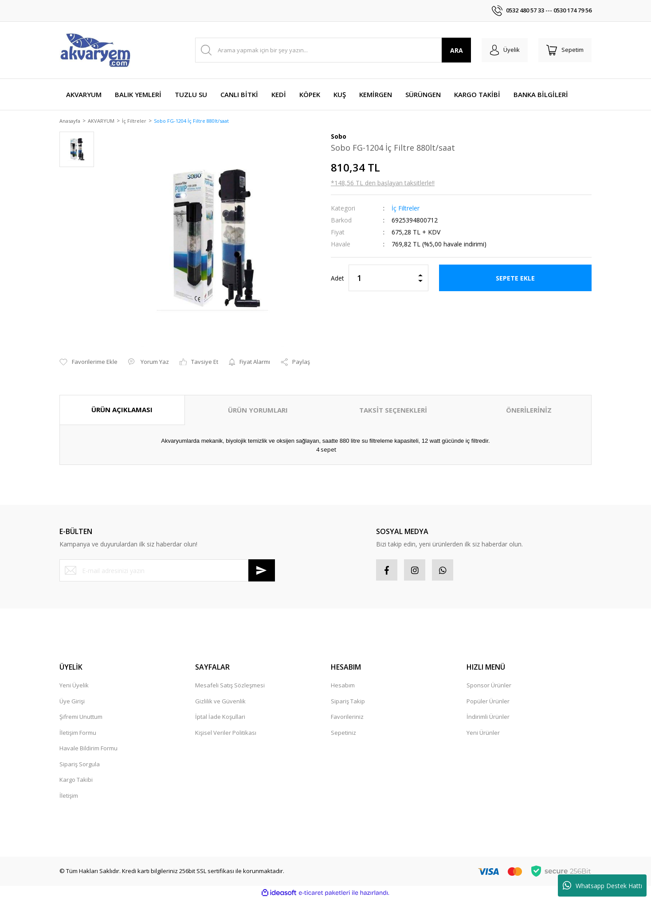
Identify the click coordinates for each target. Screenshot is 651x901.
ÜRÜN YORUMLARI (258, 410)
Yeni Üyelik (74, 687)
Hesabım (343, 687)
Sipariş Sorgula (79, 765)
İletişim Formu (77, 734)
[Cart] (564, 50)
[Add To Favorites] (88, 363)
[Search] (331, 50)
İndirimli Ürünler (488, 718)
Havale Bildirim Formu (88, 750)
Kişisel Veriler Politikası (225, 734)
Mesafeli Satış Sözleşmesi (230, 687)
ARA (453, 50)
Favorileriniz (347, 718)
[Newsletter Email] (167, 571)
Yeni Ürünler (483, 734)
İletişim (68, 797)
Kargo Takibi (76, 781)
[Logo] (94, 50)
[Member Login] (502, 50)
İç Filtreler (406, 209)
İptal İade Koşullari (220, 718)
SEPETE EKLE (515, 278)
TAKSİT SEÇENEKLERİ (393, 410)
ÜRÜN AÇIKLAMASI (122, 410)
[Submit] (261, 571)
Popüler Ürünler (488, 702)
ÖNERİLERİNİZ (529, 410)
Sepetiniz (343, 734)
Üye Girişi (72, 702)
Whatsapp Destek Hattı (602, 885)
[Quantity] (388, 278)
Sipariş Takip (348, 702)
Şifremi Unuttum (80, 718)
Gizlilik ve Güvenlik (220, 702)
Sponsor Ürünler (489, 687)
